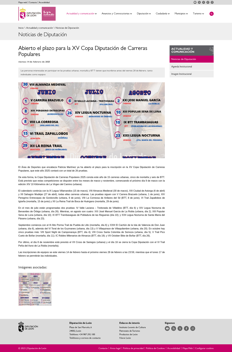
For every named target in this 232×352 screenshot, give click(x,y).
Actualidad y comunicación (39, 28)
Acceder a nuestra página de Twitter (203, 2)
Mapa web (22, 2)
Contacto (33, 2)
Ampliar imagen (34, 289)
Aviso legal (115, 348)
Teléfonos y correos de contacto (85, 337)
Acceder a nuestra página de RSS (199, 2)
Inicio (21, 28)
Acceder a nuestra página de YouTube (195, 2)
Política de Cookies (155, 348)
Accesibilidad (44, 2)
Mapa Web (188, 348)
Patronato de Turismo (129, 330)
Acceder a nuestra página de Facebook (207, 2)
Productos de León (128, 334)
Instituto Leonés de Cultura (132, 327)
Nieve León (125, 337)
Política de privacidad (133, 348)
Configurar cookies (204, 348)
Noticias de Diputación (67, 28)
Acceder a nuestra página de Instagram (212, 2)
